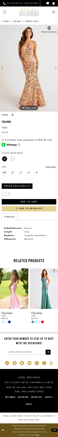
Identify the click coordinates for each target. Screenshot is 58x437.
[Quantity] (6, 194)
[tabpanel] (29, 68)
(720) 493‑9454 (29, 377)
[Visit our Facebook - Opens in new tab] (44, 362)
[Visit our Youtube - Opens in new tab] (29, 362)
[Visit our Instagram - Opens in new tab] (14, 362)
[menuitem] (20, 3)
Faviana (17, 21)
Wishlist (37, 397)
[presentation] (14, 288)
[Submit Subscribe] (48, 352)
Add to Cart (29, 202)
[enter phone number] (29, 352)
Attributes (9, 217)
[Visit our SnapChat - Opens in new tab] (22, 362)
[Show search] (53, 12)
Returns (10, 397)
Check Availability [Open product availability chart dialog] (17, 186)
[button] (53, 3)
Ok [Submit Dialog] (54, 430)
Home (6, 21)
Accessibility (48, 416)
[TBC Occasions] (29, 12)
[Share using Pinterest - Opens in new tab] (12, 115)
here (37, 435)
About (49, 397)
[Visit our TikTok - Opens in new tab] (7, 362)
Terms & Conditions (12, 416)
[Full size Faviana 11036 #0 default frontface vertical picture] (29, 68)
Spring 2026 (31, 21)
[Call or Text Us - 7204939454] (20, 3)
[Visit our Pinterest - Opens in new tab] (37, 362)
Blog (29, 404)
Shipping (23, 397)
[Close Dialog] (3, 430)
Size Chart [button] (50, 167)
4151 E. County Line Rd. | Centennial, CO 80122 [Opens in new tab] (29, 383)
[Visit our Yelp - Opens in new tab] (51, 362)
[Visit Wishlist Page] (48, 3)
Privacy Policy (32, 416)
